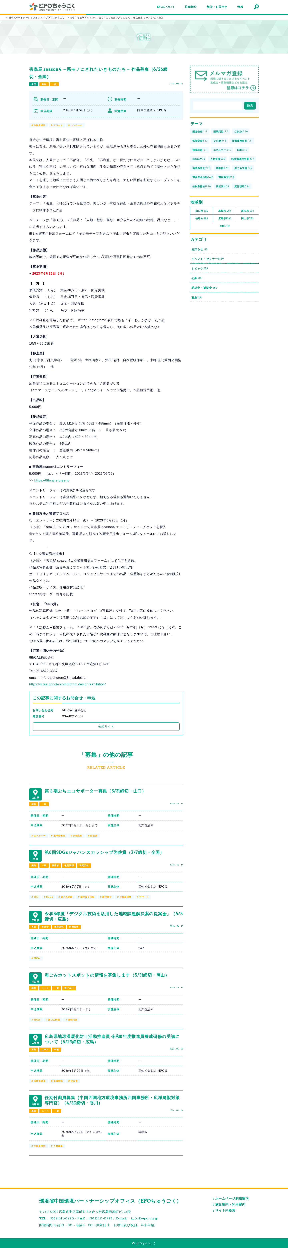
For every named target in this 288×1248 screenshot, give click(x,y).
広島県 (225, 218)
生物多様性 (40, 125)
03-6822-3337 (72, 716)
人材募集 (58, 1146)
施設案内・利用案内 (230, 1204)
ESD (36, 897)
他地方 (201, 218)
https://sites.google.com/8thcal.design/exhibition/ (67, 684)
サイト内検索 (225, 1210)
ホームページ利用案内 (232, 1198)
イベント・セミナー (207, 259)
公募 (196, 278)
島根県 (224, 211)
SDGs (49, 897)
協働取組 (199, 150)
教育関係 (69, 865)
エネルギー (40, 835)
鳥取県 (247, 211)
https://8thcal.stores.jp (51, 480)
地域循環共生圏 (242, 159)
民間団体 (84, 865)
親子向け (69, 988)
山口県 (201, 211)
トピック (199, 268)
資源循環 (242, 186)
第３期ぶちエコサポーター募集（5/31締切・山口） (95, 790)
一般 (54, 84)
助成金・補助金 (204, 288)
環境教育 (107, 897)
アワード (58, 125)
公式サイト (106, 726)
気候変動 (77, 835)
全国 (33, 84)
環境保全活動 (87, 897)
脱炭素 (93, 835)
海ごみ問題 (66, 897)
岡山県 (247, 218)
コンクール (76, 125)
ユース (45, 988)
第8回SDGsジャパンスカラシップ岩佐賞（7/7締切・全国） (104, 852)
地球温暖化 (59, 835)
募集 (44, 84)
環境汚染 (72, 1019)
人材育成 (217, 159)
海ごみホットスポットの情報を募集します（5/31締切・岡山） (107, 975)
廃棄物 (222, 168)
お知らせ (199, 249)
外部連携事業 (242, 141)
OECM (241, 132)
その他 (219, 141)
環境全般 (199, 132)
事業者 (55, 865)
